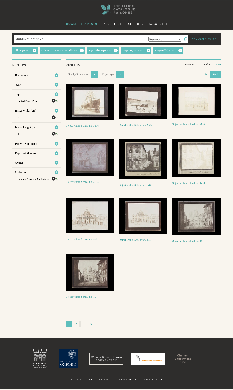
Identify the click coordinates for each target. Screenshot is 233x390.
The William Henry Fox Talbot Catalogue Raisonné (116, 9)
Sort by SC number (83, 74)
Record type (22, 75)
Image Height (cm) (26, 127)
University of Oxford (65, 359)
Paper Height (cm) (26, 143)
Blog (140, 23)
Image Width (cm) (25, 110)
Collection (21, 172)
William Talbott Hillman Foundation (104, 359)
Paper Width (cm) (25, 153)
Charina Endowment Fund (186, 359)
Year (17, 84)
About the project (117, 23)
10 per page (113, 74)
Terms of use (127, 380)
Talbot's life (158, 23)
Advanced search (205, 39)
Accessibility (82, 380)
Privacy (105, 380)
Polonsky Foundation (149, 359)
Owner (19, 162)
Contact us (153, 380)
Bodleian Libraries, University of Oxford (36, 359)
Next (218, 64)
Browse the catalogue (82, 23)
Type (18, 94)
